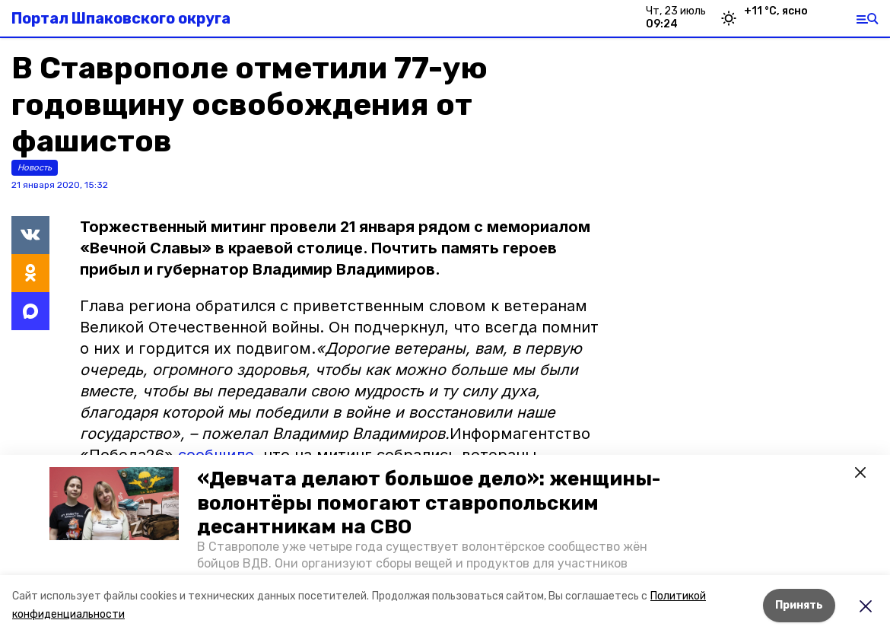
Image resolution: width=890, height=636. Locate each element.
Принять (799, 605)
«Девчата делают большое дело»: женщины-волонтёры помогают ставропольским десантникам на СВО (428, 502)
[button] (114, 503)
